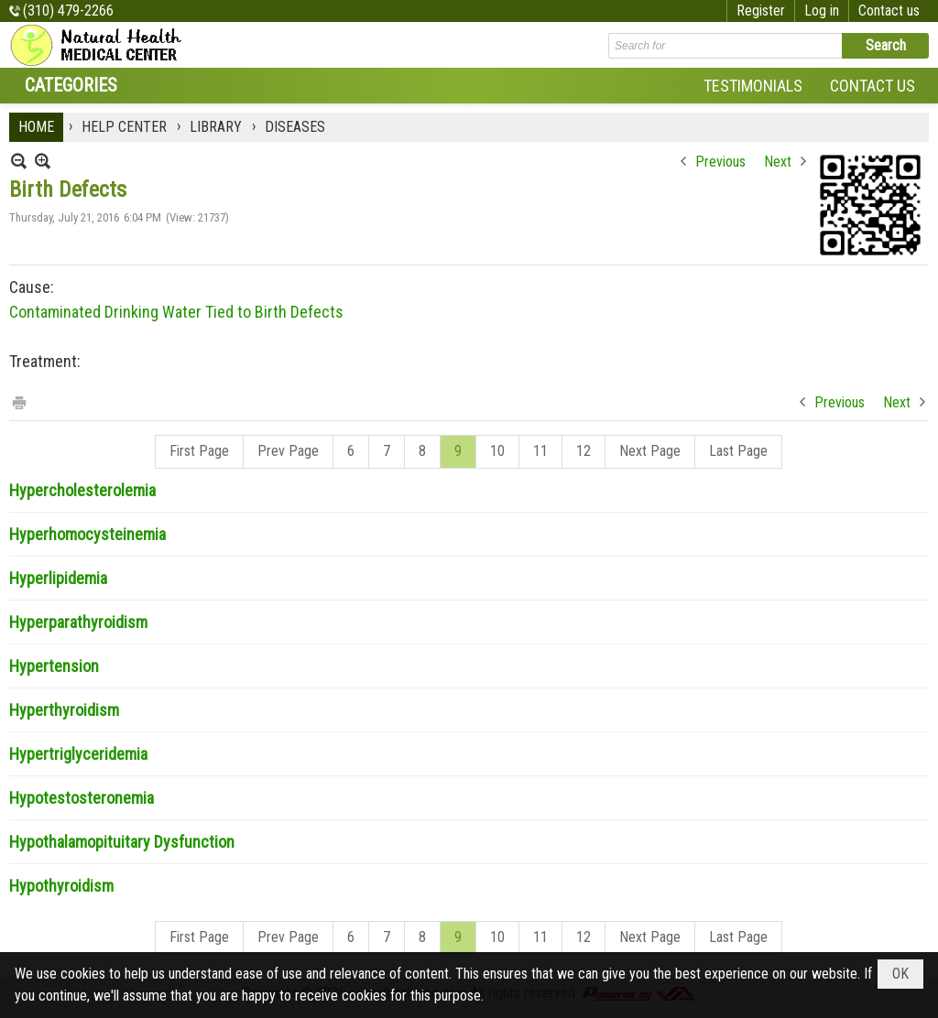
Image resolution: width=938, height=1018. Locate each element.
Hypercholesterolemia (82, 490)
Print (18, 401)
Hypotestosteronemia (81, 797)
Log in (821, 10)
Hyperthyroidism (64, 710)
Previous (720, 161)
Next (777, 161)
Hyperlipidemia (58, 578)
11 (540, 451)
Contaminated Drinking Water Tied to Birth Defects (176, 311)
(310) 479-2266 (68, 10)
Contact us (889, 10)
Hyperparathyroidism (78, 622)
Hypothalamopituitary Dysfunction (121, 841)
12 (583, 451)
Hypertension (54, 666)
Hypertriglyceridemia (78, 754)
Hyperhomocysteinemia (87, 534)
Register (760, 10)
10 (497, 451)
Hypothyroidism (61, 885)
